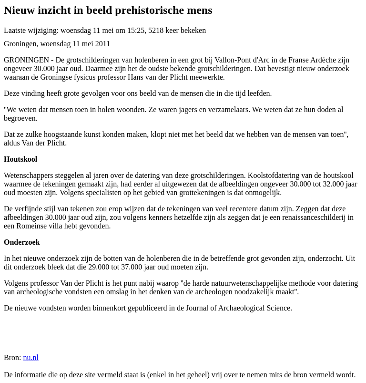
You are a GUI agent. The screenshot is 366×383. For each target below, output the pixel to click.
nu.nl (30, 357)
